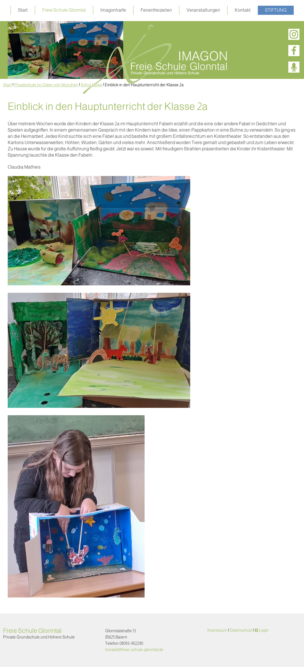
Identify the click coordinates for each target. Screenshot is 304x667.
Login (264, 630)
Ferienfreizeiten (156, 10)
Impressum (217, 630)
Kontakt (243, 10)
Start (23, 10)
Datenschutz (241, 630)
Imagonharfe (113, 10)
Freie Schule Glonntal (64, 10)
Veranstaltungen (203, 10)
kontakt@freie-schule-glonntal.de (134, 649)
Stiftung (276, 10)
